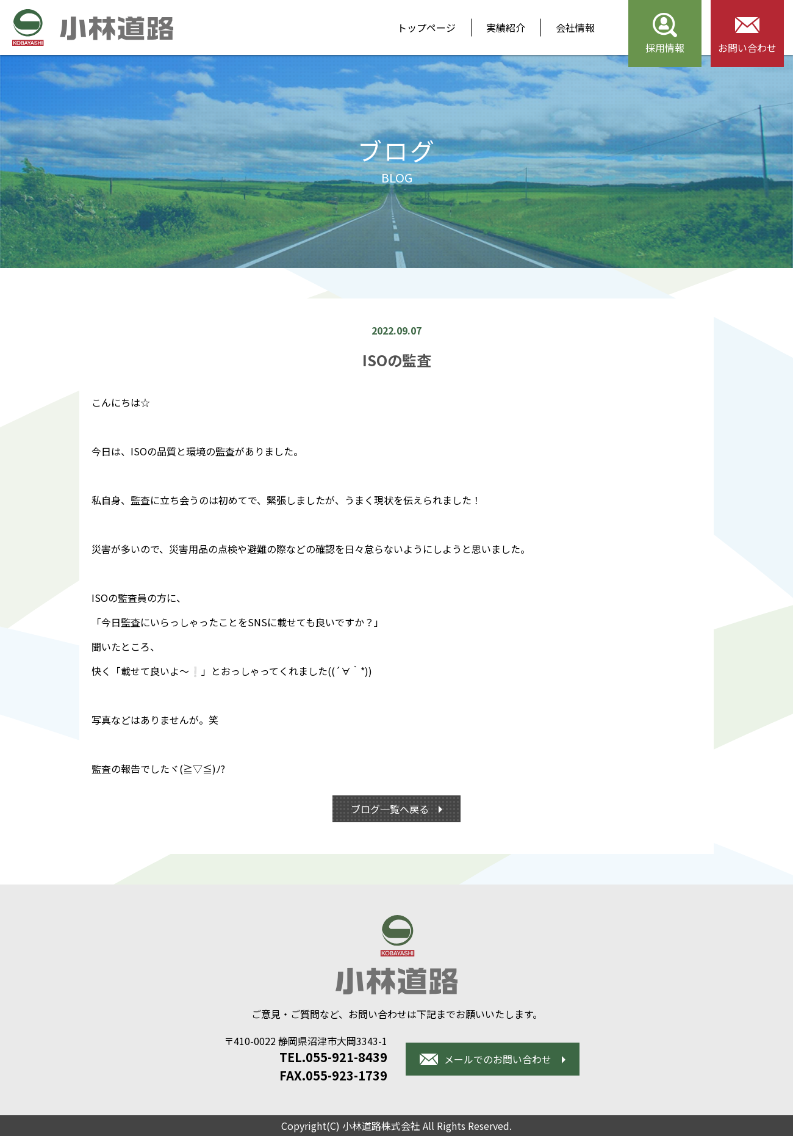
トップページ (426, 27)
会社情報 (575, 27)
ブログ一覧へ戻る (391, 808)
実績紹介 (505, 27)
